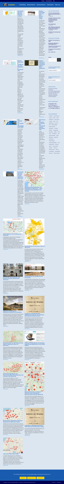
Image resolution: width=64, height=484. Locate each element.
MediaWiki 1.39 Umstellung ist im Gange (54, 41)
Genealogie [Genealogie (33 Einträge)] (51, 131)
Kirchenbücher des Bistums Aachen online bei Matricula (20, 175)
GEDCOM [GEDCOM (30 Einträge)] (50, 130)
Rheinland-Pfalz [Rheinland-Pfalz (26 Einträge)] (51, 144)
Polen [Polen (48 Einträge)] (59, 142)
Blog (54, 0)
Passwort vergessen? (52, 96)
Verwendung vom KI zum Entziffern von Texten (54, 50)
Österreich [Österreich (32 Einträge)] (50, 153)
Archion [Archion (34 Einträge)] (54, 117)
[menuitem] (22, 4)
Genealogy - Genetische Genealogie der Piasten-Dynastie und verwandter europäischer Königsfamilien (54, 20)
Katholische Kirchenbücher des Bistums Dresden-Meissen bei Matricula (11, 278)
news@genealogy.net (55, 108)
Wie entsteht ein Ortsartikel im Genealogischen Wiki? (21, 123)
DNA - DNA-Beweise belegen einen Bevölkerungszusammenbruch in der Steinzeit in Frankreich (54, 28)
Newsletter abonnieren (52, 93)
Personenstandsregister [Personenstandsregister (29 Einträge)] (53, 142)
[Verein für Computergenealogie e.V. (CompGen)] (9, 4)
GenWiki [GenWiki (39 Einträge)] (55, 131)
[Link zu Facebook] (56, 1)
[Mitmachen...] (23, 478)
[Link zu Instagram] (58, 1)
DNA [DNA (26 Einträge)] (49, 124)
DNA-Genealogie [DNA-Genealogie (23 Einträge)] (54, 124)
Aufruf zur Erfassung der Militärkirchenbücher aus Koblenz (12, 311)
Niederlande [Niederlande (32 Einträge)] (56, 137)
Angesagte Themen (53, 38)
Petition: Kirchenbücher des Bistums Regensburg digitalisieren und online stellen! (35, 344)
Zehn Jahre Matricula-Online (11, 454)
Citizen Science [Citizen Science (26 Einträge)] (56, 119)
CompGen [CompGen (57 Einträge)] (50, 121)
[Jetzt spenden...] (40, 478)
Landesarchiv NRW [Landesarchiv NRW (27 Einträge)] (52, 135)
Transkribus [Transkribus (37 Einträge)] (55, 147)
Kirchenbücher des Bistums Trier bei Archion (20, 13)
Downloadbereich (49, 0)
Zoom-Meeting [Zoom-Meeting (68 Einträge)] (51, 151)
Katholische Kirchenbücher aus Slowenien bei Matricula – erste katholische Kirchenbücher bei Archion (33, 189)
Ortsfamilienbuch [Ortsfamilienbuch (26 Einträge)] (52, 140)
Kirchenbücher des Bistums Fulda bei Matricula (35, 246)
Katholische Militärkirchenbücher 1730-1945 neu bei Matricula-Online (34, 426)
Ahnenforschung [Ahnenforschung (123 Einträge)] (56, 115)
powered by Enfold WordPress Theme (29, 482)
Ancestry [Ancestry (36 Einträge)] (50, 117)
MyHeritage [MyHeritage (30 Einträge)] (51, 137)
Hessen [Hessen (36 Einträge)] (59, 131)
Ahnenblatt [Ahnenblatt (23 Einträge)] (51, 115)
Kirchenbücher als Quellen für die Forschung (34, 277)
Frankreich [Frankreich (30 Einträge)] (56, 128)
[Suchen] (59, 60)
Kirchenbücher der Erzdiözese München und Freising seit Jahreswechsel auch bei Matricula (34, 393)
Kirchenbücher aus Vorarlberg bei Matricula (12, 234)
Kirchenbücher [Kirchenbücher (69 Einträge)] (54, 133)
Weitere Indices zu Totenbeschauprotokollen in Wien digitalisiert (42, 65)
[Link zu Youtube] (60, 1)
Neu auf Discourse (53, 11)
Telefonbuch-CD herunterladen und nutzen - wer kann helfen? (54, 47)
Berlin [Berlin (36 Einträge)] (57, 117)
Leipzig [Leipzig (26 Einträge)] (57, 135)
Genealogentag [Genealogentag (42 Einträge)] (55, 130)
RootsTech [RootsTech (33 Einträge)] (56, 144)
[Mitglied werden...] (31, 478)
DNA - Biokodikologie (52, 24)
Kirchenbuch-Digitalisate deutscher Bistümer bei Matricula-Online (13, 421)
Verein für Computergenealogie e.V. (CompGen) (15, 482)
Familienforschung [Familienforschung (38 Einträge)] (52, 126)
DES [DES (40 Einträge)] (57, 121)
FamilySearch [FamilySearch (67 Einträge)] (51, 128)
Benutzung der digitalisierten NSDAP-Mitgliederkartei (53, 44)
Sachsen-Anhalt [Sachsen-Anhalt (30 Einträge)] (55, 146)
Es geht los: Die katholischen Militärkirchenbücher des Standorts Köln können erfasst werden (34, 315)
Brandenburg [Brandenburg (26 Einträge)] (51, 119)
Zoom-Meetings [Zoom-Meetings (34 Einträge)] (57, 151)
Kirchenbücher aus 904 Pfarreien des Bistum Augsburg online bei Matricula (13, 344)
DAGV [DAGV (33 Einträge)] (54, 121)
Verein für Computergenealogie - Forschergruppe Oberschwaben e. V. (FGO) (54, 14)
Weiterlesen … (20, 55)
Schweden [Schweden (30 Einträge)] (50, 147)
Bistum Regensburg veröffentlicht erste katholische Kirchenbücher (20, 65)
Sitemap (43, 0)
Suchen (49, 57)
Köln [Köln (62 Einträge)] (58, 133)
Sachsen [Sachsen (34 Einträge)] (50, 146)
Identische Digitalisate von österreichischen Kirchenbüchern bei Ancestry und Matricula (13, 375)
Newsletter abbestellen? (53, 95)
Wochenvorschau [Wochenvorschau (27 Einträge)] (52, 149)
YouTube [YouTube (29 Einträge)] (57, 149)
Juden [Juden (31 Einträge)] (50, 133)
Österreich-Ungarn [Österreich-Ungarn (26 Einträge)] (57, 153)
